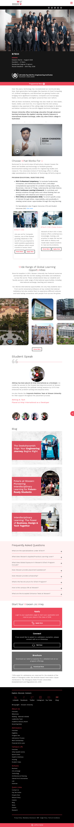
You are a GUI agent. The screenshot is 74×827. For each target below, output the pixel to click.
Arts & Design (16, 771)
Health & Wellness (17, 757)
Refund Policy (16, 797)
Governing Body (17, 724)
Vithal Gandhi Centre (18, 752)
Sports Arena (16, 754)
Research (15, 810)
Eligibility (14, 733)
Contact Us (15, 790)
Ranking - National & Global (20, 716)
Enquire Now (16, 795)
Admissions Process (18, 738)
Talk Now (37, 645)
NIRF (38, 818)
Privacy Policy (18, 818)
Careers (14, 800)
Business (14, 768)
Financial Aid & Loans (18, 743)
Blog (13, 802)
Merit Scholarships (17, 740)
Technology (15, 773)
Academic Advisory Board (20, 721)
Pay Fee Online (16, 792)
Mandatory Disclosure (29, 818)
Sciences (14, 783)
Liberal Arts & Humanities (20, 778)
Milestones (15, 714)
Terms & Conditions (54, 818)
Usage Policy (43, 818)
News (13, 805)
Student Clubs (16, 762)
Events (14, 807)
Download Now (37, 667)
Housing (14, 759)
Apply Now (37, 825)
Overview (15, 711)
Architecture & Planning (19, 776)
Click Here (29, 208)
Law (13, 781)
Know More (19, 251)
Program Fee (16, 735)
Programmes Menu (37, 84)
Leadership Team (17, 719)
